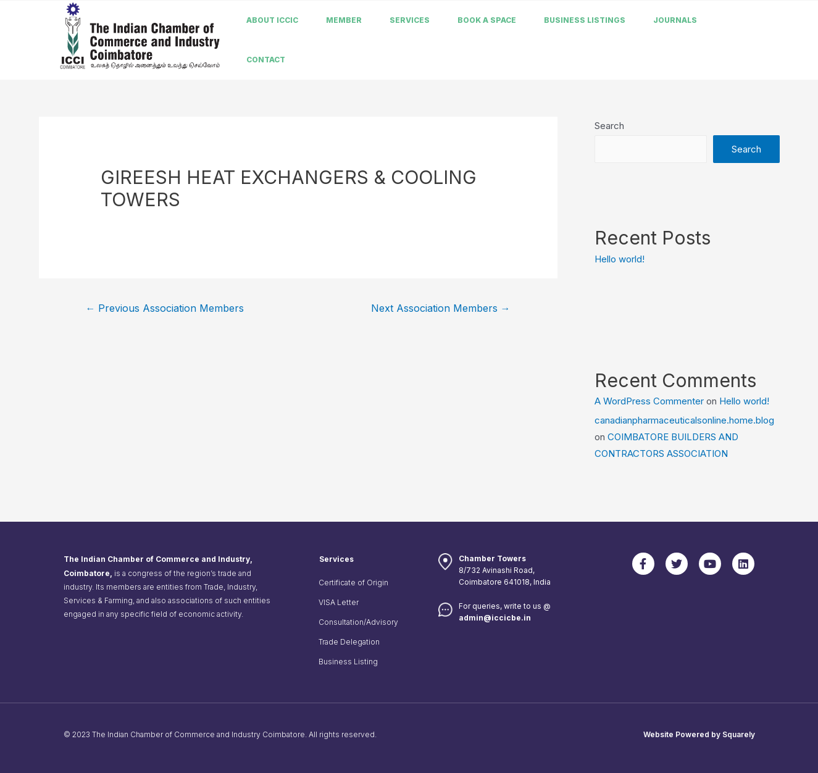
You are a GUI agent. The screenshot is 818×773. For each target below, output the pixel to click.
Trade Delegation (349, 641)
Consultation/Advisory (358, 622)
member (344, 20)
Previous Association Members (164, 308)
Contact (265, 59)
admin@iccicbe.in (495, 617)
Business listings (584, 20)
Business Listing (348, 661)
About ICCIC (272, 20)
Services (410, 20)
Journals (675, 20)
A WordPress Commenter (649, 401)
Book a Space (486, 20)
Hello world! (620, 259)
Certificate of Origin (353, 582)
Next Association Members (441, 308)
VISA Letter (339, 602)
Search (609, 126)
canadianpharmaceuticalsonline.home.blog (684, 420)
